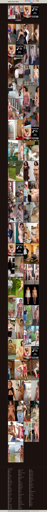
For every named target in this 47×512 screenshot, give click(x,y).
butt (9, 497)
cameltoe (10, 498)
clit (9, 502)
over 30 (31, 472)
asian (9, 472)
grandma (21, 487)
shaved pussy (32, 491)
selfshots (31, 487)
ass (9, 474)
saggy (30, 485)
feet (20, 481)
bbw (9, 478)
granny (20, 488)
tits (30, 501)
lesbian (20, 501)
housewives (21, 494)
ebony (20, 474)
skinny (31, 494)
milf (20, 505)
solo (30, 497)
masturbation (21, 504)
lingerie (20, 502)
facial (20, 478)
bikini (9, 485)
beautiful (10, 481)
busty (9, 495)
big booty (10, 482)
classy (9, 501)
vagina (31, 504)
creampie (10, 508)
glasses (20, 485)
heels (20, 491)
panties (31, 478)
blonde (9, 488)
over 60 (31, 477)
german (20, 484)
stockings (31, 498)
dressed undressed (23, 472)
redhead (31, 484)
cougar (9, 505)
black (9, 487)
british (9, 492)
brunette (10, 494)
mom (20, 507)
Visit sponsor (19, 20)
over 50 (31, 475)
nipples (20, 508)
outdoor (31, 471)
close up (10, 504)
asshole (10, 475)
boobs (9, 491)
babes (9, 477)
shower (31, 492)
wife (30, 505)
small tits (31, 495)
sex (30, 488)
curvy (20, 471)
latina (20, 498)
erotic (20, 475)
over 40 (31, 474)
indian (20, 495)
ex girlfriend (21, 477)
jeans (20, 497)
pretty (30, 481)
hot (20, 492)
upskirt (31, 502)
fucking (20, 482)
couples (10, 507)
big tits (9, 484)
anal (9, 471)
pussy (30, 482)
